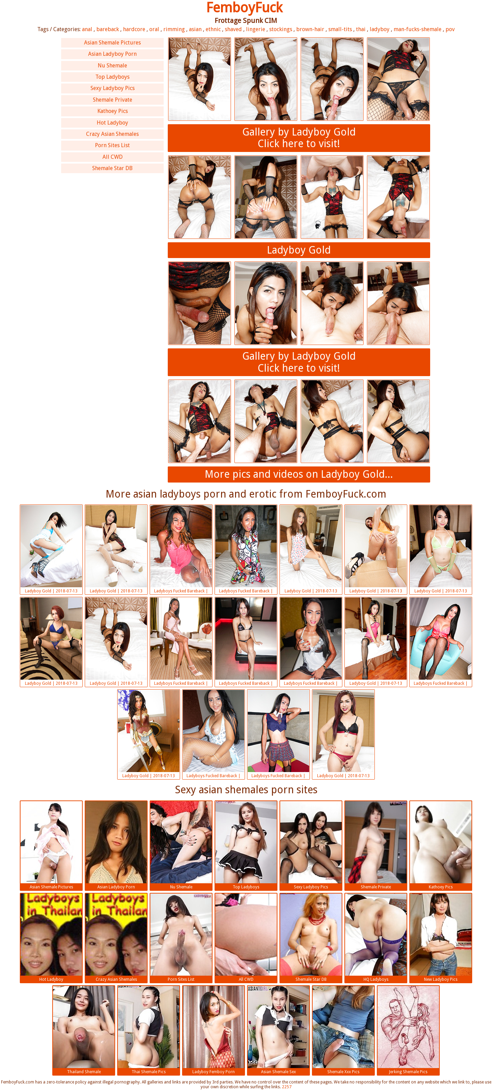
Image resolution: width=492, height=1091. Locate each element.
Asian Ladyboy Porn (112, 54)
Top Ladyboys (112, 77)
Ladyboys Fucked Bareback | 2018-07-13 (181, 550)
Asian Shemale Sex (278, 1030)
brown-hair (310, 29)
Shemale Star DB (112, 168)
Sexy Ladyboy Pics (113, 88)
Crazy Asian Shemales (112, 134)
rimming (174, 29)
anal (87, 29)
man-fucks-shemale (417, 29)
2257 (286, 1086)
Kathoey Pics (112, 111)
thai (361, 29)
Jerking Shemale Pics (408, 1030)
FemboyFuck (244, 7)
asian (195, 29)
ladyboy (380, 29)
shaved (233, 29)
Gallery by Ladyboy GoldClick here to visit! (299, 138)
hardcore (134, 29)
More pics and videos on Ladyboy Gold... (299, 474)
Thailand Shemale (83, 1030)
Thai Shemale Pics (148, 1030)
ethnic (213, 29)
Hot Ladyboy (112, 122)
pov (450, 29)
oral (154, 29)
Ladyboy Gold (299, 250)
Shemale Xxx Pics (343, 1030)
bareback (107, 29)
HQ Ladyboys (376, 938)
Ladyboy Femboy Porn (213, 1030)
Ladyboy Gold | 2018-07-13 (51, 549)
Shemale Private (112, 100)
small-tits (340, 29)
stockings (280, 29)
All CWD (112, 157)
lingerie (255, 29)
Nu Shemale (112, 65)
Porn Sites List (112, 145)
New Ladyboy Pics (441, 938)
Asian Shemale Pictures (112, 42)
